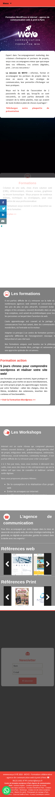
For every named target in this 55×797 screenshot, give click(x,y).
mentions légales (19, 785)
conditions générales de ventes (36, 785)
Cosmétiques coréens (42, 794)
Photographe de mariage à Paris (37, 792)
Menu (6, 3)
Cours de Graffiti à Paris (21, 794)
